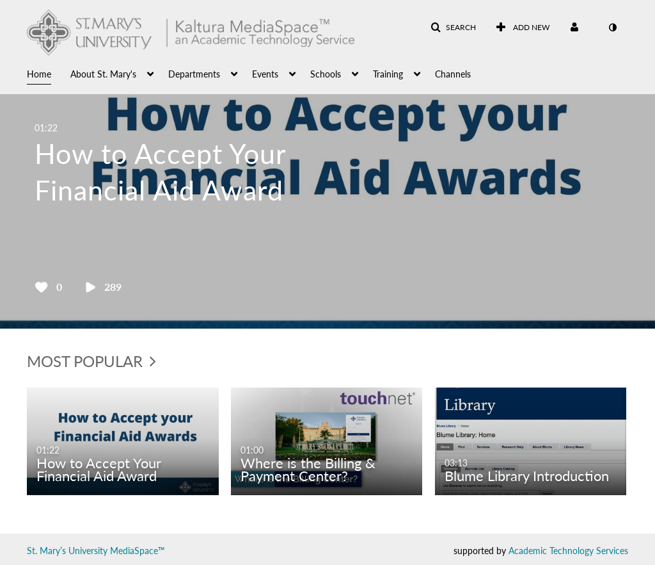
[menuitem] (48, 73)
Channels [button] (453, 74)
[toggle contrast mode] (612, 27)
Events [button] (265, 74)
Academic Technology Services (568, 550)
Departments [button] (194, 74)
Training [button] (388, 74)
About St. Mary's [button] (103, 74)
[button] (453, 27)
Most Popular (91, 361)
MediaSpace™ (137, 550)
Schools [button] (325, 74)
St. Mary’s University (67, 550)
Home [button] (39, 74)
